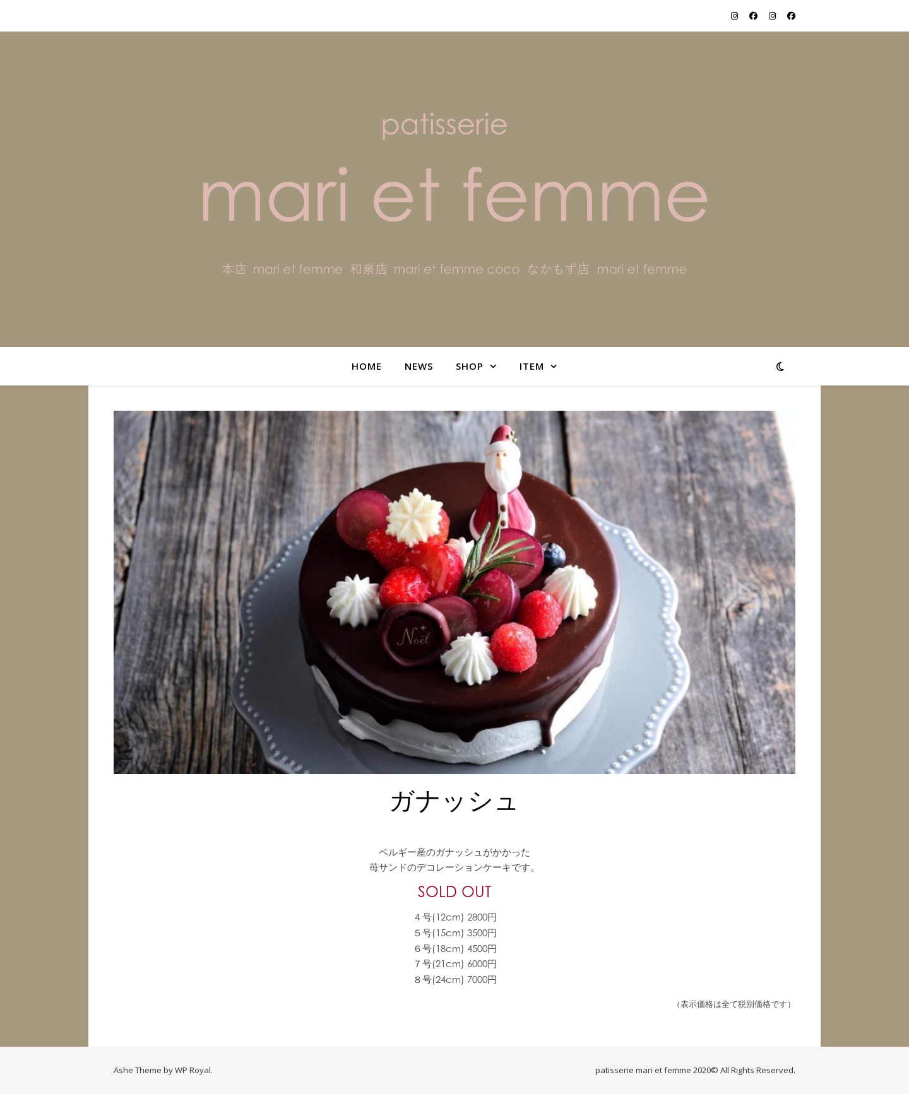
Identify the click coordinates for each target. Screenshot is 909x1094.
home (367, 366)
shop (470, 366)
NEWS (419, 366)
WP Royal (193, 1070)
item (532, 366)
